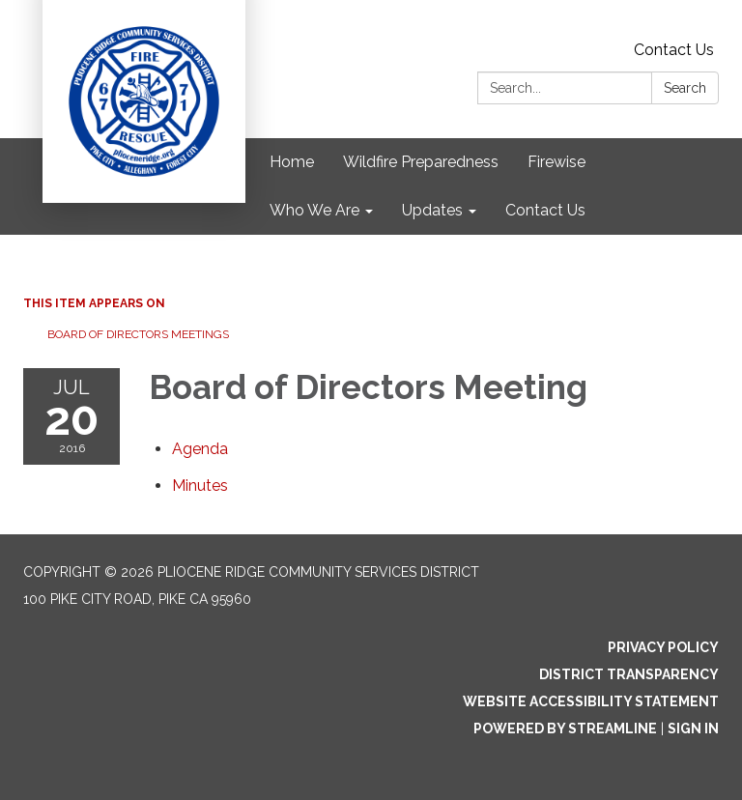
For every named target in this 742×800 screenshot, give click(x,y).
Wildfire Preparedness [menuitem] (421, 162)
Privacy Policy (663, 647)
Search (685, 88)
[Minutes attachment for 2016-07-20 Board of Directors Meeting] (200, 485)
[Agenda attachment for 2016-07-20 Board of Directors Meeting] (200, 449)
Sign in (693, 728)
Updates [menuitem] (432, 210)
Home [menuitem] (292, 162)
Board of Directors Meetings (138, 334)
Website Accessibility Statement (591, 701)
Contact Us (674, 50)
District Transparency (629, 674)
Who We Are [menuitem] (314, 210)
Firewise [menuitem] (556, 162)
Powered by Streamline (565, 728)
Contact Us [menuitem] (545, 210)
